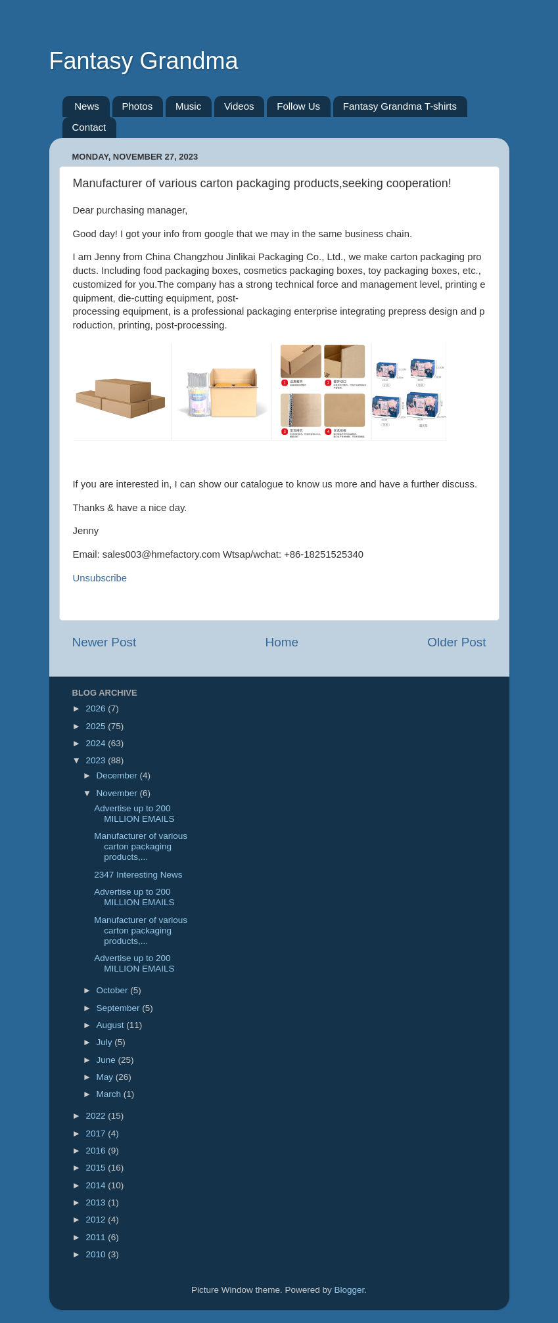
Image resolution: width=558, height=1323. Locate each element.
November (118, 793)
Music (188, 106)
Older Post (456, 642)
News (86, 106)
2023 (96, 760)
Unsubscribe (100, 578)
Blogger (350, 1290)
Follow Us (298, 106)
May (106, 1077)
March (110, 1094)
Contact (89, 127)
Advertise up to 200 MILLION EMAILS (134, 813)
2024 (96, 743)
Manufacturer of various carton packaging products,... (140, 846)
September (120, 1008)
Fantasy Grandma (144, 60)
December (118, 775)
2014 (96, 1185)
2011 (96, 1237)
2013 (96, 1202)
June (107, 1060)
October (114, 990)
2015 (96, 1168)
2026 (96, 708)
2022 (96, 1116)
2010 (96, 1254)
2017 (96, 1133)
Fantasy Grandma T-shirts (400, 106)
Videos (239, 106)
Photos (137, 106)
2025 (96, 726)
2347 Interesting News (138, 875)
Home (282, 642)
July (106, 1042)
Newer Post (104, 642)
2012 (96, 1219)
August (112, 1025)
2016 (96, 1150)
